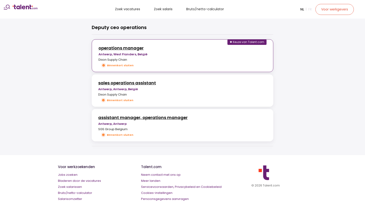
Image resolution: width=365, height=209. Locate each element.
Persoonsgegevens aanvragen (165, 199)
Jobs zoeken (68, 175)
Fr (310, 9)
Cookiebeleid (211, 187)
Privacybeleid (185, 187)
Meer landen (150, 181)
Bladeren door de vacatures (79, 181)
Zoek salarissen (70, 187)
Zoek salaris (163, 9)
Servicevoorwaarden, (157, 187)
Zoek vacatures (127, 9)
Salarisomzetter (70, 199)
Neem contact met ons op (161, 175)
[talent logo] (25, 8)
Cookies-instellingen (156, 193)
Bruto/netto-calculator (205, 9)
